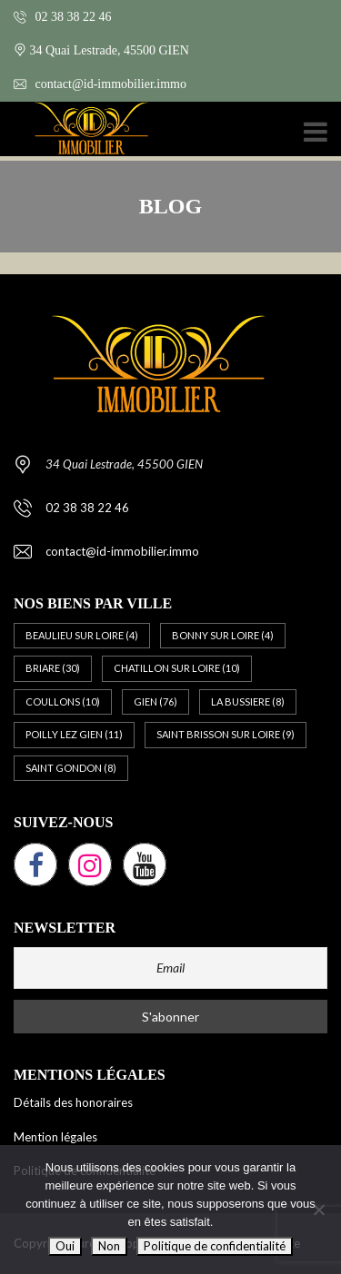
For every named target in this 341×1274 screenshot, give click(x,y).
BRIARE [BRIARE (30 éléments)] (52, 668)
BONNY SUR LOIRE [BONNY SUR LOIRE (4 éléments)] (223, 635)
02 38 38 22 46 (63, 17)
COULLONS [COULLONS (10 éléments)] (62, 701)
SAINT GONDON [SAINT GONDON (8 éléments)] (70, 768)
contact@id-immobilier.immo (100, 84)
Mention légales (55, 1137)
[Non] (318, 1209)
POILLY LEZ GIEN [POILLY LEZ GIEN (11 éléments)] (74, 734)
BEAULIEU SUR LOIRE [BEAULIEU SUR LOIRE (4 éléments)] (81, 635)
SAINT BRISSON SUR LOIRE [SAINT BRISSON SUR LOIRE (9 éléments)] (225, 734)
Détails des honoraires (73, 1102)
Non (109, 1246)
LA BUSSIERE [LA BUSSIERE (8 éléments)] (248, 701)
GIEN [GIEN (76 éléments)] (155, 701)
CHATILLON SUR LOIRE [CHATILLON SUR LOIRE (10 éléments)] (177, 668)
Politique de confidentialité (215, 1246)
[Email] (170, 968)
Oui (65, 1246)
